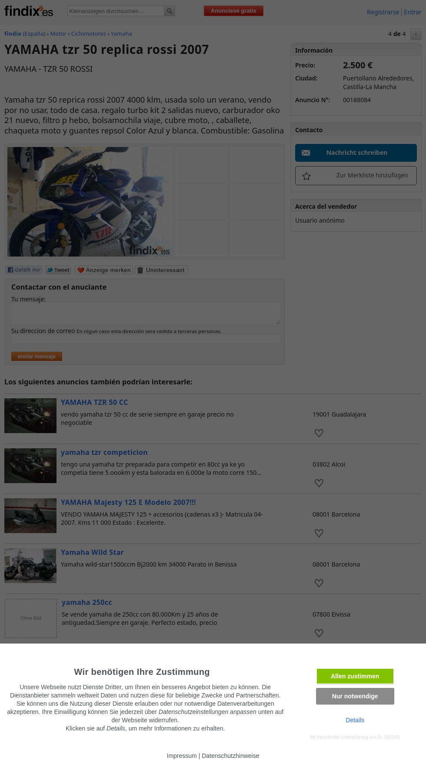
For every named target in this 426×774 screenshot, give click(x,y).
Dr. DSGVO (388, 737)
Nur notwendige (355, 696)
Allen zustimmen (355, 676)
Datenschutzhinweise (230, 755)
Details (355, 720)
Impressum (182, 755)
